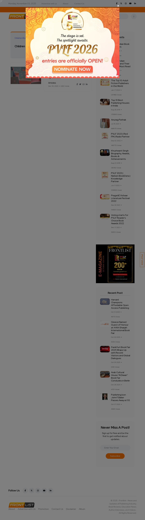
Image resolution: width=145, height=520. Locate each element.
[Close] (72, 6)
